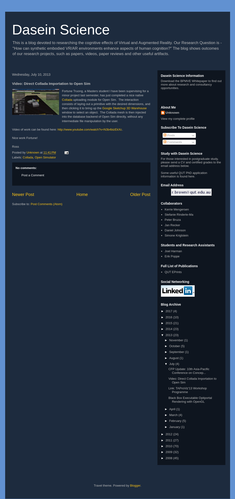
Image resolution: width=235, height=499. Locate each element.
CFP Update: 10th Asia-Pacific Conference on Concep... (188, 371)
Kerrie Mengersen (177, 209)
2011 (169, 440)
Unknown (172, 112)
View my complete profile (178, 118)
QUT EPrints (173, 272)
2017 (169, 311)
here (191, 176)
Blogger (135, 485)
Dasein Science (61, 30)
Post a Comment (33, 175)
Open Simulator (45, 157)
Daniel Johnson (175, 230)
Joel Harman (173, 251)
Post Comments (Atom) (46, 204)
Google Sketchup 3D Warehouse (124, 108)
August (174, 358)
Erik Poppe (172, 256)
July (172, 364)
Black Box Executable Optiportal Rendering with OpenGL (190, 399)
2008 (169, 458)
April (172, 409)
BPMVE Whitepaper (194, 81)
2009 (169, 452)
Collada (67, 99)
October (175, 346)
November (176, 340)
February (175, 421)
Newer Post (23, 194)
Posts (169, 135)
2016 (169, 317)
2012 (169, 434)
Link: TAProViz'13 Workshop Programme (187, 390)
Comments (173, 142)
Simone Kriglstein (176, 235)
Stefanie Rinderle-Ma (179, 214)
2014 (169, 329)
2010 (169, 446)
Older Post (140, 194)
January (175, 427)
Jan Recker (172, 225)
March (174, 415)
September (177, 352)
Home (82, 194)
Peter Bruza (173, 219)
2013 (169, 335)
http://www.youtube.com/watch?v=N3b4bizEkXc (90, 129)
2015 (169, 323)
